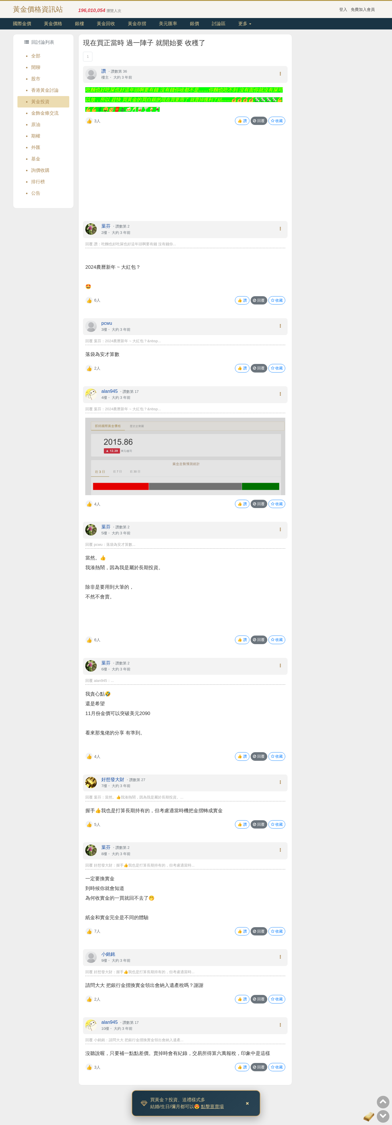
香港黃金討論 (45, 90)
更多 (244, 23)
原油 (35, 124)
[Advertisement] (185, 179)
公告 (35, 193)
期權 (35, 136)
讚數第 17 (131, 391)
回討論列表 (39, 42)
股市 (35, 78)
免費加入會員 (363, 9)
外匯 (35, 147)
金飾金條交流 (45, 113)
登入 (343, 9)
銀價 (194, 23)
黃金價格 (53, 23)
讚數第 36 (119, 71)
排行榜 (38, 181)
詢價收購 (40, 170)
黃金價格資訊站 (38, 9)
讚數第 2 (123, 226)
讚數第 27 (137, 780)
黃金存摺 (137, 23)
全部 (35, 55)
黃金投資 (40, 101)
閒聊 (35, 67)
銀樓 (79, 23)
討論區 (218, 23)
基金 (35, 158)
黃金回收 (106, 23)
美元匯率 (168, 23)
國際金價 (22, 23)
